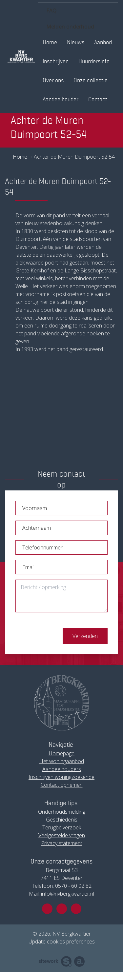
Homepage (61, 753)
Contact (97, 100)
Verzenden (85, 636)
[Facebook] (47, 908)
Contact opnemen (62, 784)
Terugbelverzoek (61, 827)
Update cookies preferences (62, 941)
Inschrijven (56, 62)
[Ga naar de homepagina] (21, 56)
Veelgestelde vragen (61, 835)
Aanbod (103, 43)
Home (50, 43)
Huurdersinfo (94, 62)
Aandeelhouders (61, 769)
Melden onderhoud (70, 26)
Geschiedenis (61, 819)
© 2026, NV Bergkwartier (61, 933)
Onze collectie (90, 81)
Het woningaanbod (61, 761)
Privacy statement (61, 843)
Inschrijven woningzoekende (61, 777)
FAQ (51, 10)
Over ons (53, 81)
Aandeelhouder (60, 100)
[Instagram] (61, 908)
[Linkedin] (76, 908)
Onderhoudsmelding (61, 811)
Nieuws (75, 43)
